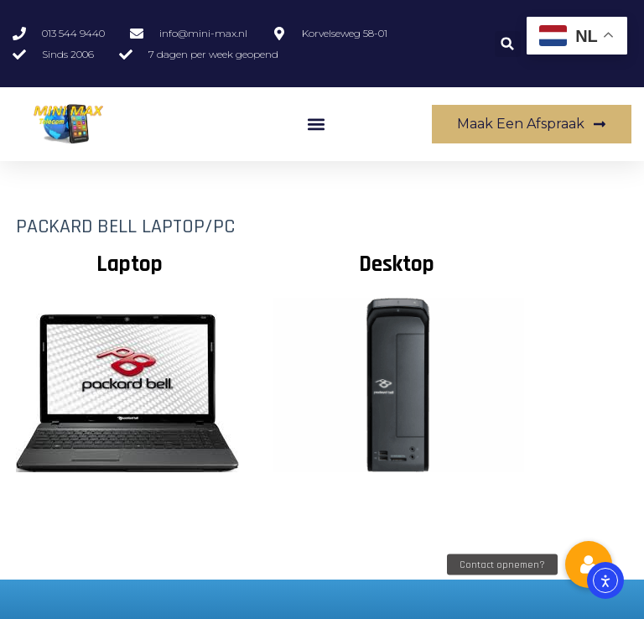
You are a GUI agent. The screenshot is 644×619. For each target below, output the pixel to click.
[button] (508, 44)
